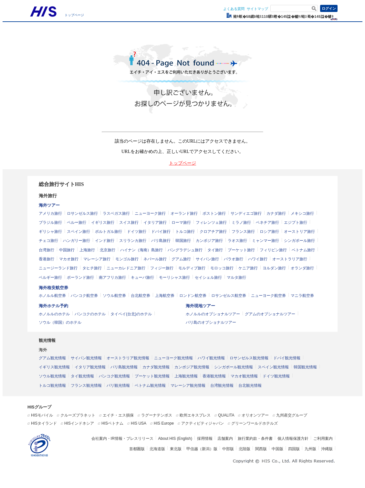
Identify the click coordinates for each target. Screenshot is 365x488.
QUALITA (226, 415)
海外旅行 (48, 195)
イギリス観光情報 (54, 367)
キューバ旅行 (142, 277)
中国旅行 (67, 250)
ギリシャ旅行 (50, 231)
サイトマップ (257, 9)
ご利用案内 (323, 438)
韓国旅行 (183, 240)
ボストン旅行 (214, 213)
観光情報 (47, 340)
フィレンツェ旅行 (211, 222)
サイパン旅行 (207, 259)
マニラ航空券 (302, 295)
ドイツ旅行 (136, 231)
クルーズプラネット (77, 415)
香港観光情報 (214, 376)
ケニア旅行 (248, 268)
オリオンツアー (255, 415)
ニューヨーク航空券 (268, 295)
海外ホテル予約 (53, 305)
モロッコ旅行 (222, 268)
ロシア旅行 (269, 231)
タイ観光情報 (82, 376)
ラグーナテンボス (156, 415)
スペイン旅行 (78, 231)
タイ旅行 (215, 250)
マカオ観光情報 (244, 376)
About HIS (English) (175, 438)
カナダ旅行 (276, 213)
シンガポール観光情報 (233, 367)
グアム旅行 (181, 259)
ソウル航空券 (114, 295)
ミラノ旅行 (241, 222)
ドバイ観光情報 (286, 358)
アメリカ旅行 (50, 213)
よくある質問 (234, 9)
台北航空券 (140, 295)
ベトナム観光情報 (150, 385)
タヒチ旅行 (92, 268)
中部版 (228, 449)
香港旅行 (46, 259)
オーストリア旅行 (299, 231)
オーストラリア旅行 (289, 259)
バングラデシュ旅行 (185, 250)
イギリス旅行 (102, 222)
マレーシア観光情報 (188, 385)
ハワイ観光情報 (211, 358)
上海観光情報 (186, 376)
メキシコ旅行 (302, 213)
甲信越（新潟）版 (201, 449)
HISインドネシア (79, 423)
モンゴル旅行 (127, 259)
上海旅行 (87, 250)
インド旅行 (104, 240)
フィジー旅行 (161, 268)
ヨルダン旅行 (274, 268)
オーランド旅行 (184, 213)
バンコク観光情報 (114, 376)
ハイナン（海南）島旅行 (141, 250)
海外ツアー (49, 205)
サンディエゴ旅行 (246, 213)
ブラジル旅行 (50, 222)
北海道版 (157, 449)
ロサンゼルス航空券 (228, 295)
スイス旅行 (129, 222)
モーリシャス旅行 (174, 277)
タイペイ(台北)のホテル (131, 314)
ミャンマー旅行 (265, 240)
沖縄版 (327, 449)
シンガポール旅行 (299, 240)
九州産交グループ (291, 415)
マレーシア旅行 (96, 259)
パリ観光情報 (118, 385)
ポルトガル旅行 (108, 231)
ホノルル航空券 (52, 295)
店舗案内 (225, 438)
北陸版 (244, 449)
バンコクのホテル (90, 314)
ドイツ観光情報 (276, 376)
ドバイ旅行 (161, 231)
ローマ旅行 (181, 222)
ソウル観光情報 (52, 376)
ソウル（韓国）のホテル (60, 322)
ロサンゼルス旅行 (82, 213)
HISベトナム (112, 423)
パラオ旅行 (233, 259)
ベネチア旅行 (267, 222)
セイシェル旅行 (208, 277)
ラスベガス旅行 (116, 213)
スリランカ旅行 (132, 240)
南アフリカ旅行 (112, 277)
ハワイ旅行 (257, 259)
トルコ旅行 (185, 231)
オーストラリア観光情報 (128, 358)
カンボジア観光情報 (191, 367)
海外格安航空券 (53, 287)
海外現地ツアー (200, 305)
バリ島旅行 (161, 240)
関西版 (261, 449)
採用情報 (205, 438)
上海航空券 (164, 295)
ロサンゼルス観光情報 (249, 358)
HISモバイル (42, 415)
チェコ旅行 (48, 240)
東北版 (176, 449)
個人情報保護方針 (292, 438)
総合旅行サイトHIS (61, 184)
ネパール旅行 (155, 259)
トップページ (74, 15)
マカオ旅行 (68, 259)
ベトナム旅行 (303, 250)
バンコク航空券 (84, 295)
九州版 (310, 449)
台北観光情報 (250, 385)
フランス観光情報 (86, 385)
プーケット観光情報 (152, 376)
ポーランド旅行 (80, 277)
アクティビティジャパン (202, 423)
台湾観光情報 (222, 385)
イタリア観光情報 (90, 367)
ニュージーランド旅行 (58, 268)
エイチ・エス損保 (118, 415)
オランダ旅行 (302, 268)
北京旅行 (107, 250)
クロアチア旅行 (213, 231)
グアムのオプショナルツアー (270, 314)
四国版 (294, 449)
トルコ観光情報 (52, 385)
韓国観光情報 (305, 367)
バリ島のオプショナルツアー (211, 322)
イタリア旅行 (155, 222)
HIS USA (138, 423)
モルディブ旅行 (191, 268)
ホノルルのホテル (54, 314)
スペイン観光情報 (273, 367)
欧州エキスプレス (195, 415)
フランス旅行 (243, 231)
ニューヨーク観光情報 (173, 358)
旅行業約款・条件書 (255, 438)
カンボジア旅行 (209, 240)
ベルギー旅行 (50, 277)
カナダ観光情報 (156, 367)
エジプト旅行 (295, 222)
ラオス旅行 (237, 240)
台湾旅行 (46, 250)
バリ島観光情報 (124, 367)
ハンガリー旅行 (76, 240)
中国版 (277, 449)
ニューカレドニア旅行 (126, 268)
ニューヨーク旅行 (150, 213)
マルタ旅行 (236, 277)
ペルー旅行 (76, 222)
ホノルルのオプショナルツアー (213, 314)
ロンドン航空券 (192, 295)
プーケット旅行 (241, 250)
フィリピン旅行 (273, 250)
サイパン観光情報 (86, 358)
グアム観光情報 (52, 358)
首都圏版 (137, 449)
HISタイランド (44, 423)
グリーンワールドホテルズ (254, 423)
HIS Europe (164, 423)
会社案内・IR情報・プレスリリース (122, 438)
